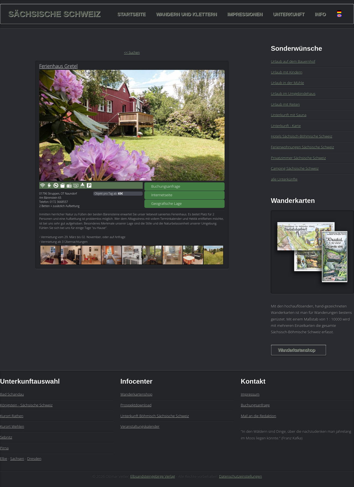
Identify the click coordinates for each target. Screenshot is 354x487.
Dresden (34, 458)
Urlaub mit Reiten (285, 104)
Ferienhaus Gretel (58, 66)
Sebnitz (6, 437)
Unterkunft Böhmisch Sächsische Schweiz (154, 415)
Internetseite (161, 194)
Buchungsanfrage (165, 186)
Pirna (4, 447)
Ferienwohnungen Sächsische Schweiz (302, 146)
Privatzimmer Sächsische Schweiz (298, 157)
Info (320, 14)
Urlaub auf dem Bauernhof (293, 61)
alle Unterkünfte (284, 179)
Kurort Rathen (11, 415)
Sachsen (17, 458)
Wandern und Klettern (186, 14)
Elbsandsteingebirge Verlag (152, 476)
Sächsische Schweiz (54, 13)
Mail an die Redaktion (258, 415)
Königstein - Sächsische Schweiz (26, 404)
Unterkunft (288, 14)
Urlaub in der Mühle (287, 82)
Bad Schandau (12, 394)
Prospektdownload (135, 404)
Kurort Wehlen (12, 426)
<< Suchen (132, 52)
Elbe (3, 458)
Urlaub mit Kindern (286, 72)
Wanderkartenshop (296, 350)
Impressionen (245, 14)
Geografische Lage (166, 203)
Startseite (131, 14)
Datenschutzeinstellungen (240, 476)
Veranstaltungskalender (139, 426)
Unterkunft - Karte (286, 125)
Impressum (250, 394)
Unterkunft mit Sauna (288, 114)
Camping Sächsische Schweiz (295, 168)
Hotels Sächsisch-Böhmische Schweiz (301, 136)
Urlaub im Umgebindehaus (293, 93)
